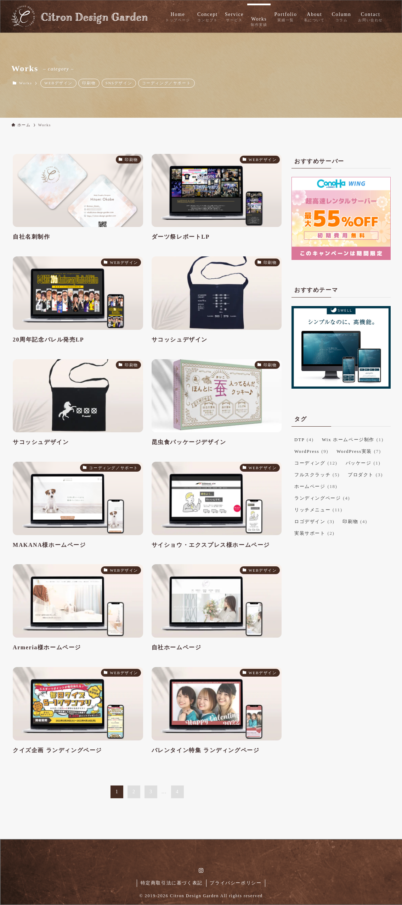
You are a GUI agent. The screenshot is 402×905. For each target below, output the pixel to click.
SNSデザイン (119, 83)
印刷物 (89, 83)
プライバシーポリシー (235, 882)
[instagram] (201, 870)
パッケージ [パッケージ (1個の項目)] (363, 463)
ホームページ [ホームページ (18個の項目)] (316, 486)
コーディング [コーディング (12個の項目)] (316, 463)
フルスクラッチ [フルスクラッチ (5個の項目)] (317, 474)
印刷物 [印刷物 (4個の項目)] (354, 521)
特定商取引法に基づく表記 (172, 882)
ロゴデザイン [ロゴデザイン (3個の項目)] (314, 521)
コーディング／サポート (166, 83)
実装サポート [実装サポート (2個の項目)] (314, 533)
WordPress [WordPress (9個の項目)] (311, 451)
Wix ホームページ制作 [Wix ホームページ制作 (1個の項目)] (353, 439)
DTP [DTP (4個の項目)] (304, 439)
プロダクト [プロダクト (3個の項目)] (365, 474)
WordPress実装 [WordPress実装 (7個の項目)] (358, 451)
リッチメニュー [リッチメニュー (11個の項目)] (318, 509)
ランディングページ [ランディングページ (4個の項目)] (322, 498)
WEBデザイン (58, 83)
